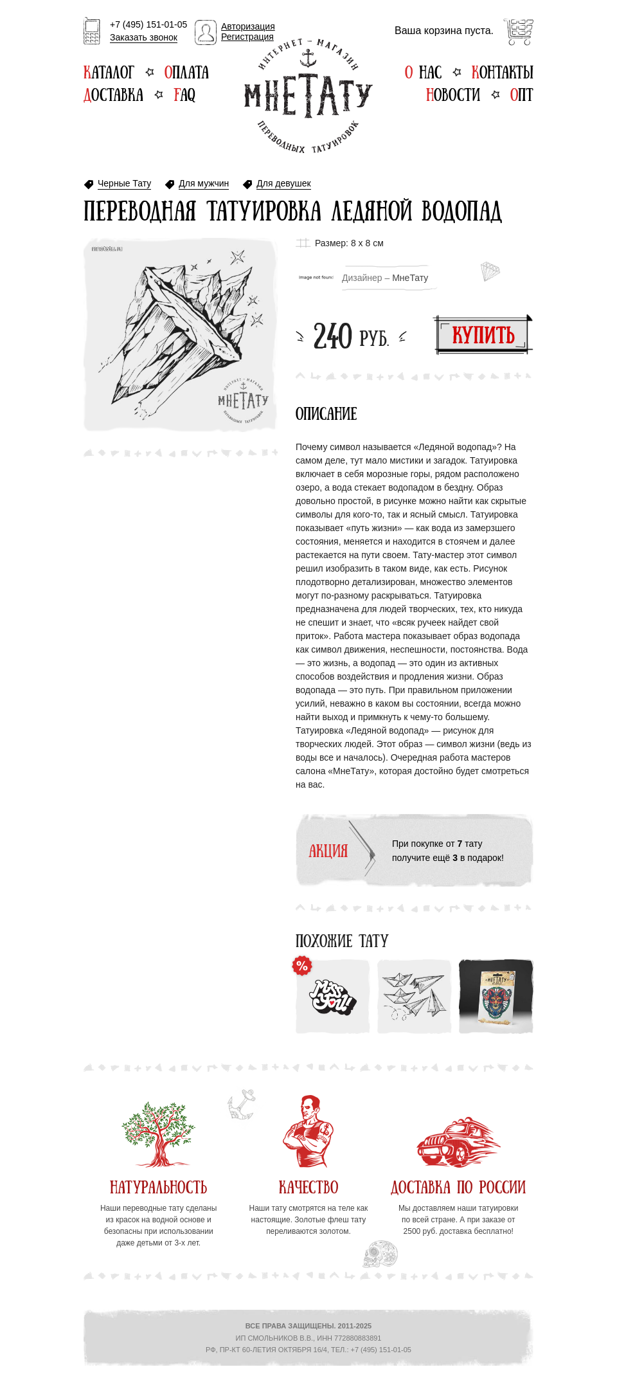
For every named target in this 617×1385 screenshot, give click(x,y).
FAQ (184, 93)
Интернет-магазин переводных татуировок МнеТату (308, 96)
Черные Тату (124, 183)
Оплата (187, 70)
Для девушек (283, 183)
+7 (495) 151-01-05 (148, 31)
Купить (483, 335)
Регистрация (247, 37)
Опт (521, 93)
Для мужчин (204, 183)
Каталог (109, 70)
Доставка (113, 93)
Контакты (502, 70)
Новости (453, 93)
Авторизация (248, 26)
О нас (423, 70)
